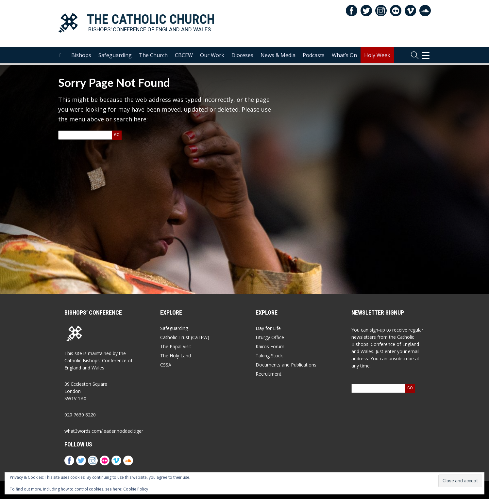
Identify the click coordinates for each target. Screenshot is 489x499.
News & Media (278, 55)
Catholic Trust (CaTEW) (184, 337)
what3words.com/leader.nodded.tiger (103, 431)
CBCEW (184, 55)
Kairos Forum (270, 346)
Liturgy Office (270, 337)
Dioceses (242, 55)
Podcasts (314, 55)
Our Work (212, 55)
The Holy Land (175, 355)
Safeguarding (115, 55)
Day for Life (268, 328)
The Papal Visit (175, 346)
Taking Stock (269, 355)
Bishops (81, 55)
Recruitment (268, 374)
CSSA (165, 365)
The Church (153, 55)
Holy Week (377, 55)
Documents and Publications (286, 365)
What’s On (344, 55)
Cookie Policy (135, 489)
